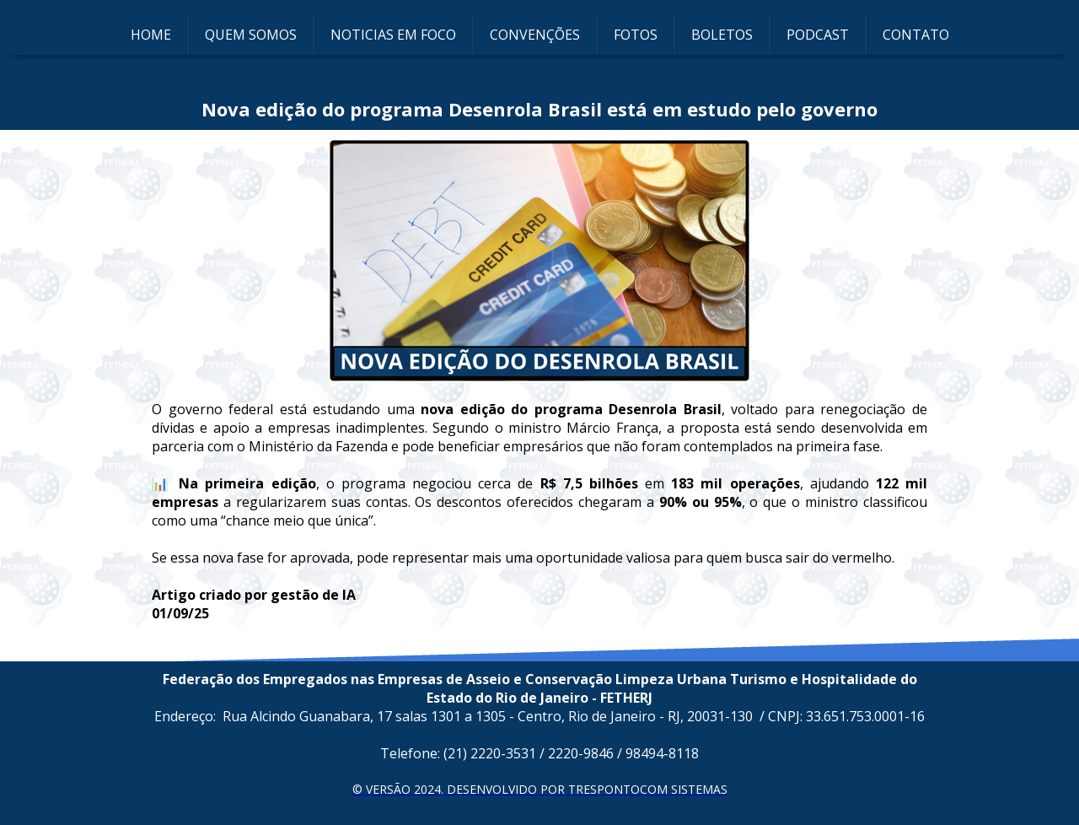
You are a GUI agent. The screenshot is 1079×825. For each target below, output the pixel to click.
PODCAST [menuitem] (817, 34)
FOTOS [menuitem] (636, 34)
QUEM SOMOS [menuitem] (251, 34)
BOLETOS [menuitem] (722, 34)
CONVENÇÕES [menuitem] (535, 34)
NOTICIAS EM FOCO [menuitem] (393, 34)
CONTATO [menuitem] (916, 34)
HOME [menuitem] (151, 34)
